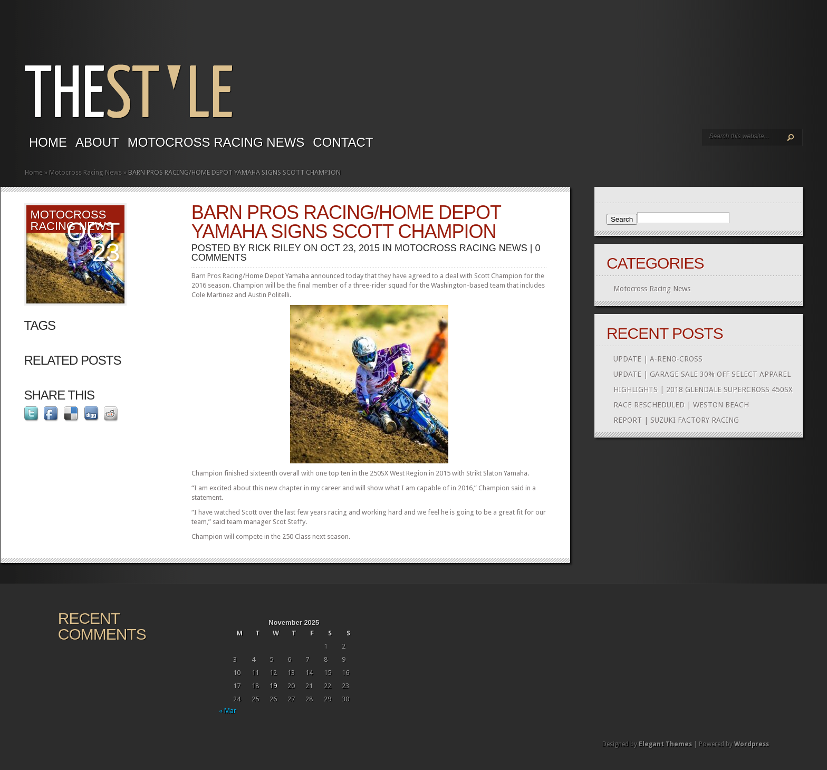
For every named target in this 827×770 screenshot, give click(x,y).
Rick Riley (274, 248)
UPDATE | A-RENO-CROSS (658, 359)
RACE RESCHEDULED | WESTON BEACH (681, 405)
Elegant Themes (665, 744)
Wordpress (751, 744)
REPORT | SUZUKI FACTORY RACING (676, 420)
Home (48, 142)
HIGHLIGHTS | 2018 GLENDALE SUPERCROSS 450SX (703, 389)
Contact (343, 142)
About (97, 142)
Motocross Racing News (216, 142)
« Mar (227, 711)
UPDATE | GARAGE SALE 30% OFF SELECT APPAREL (702, 374)
